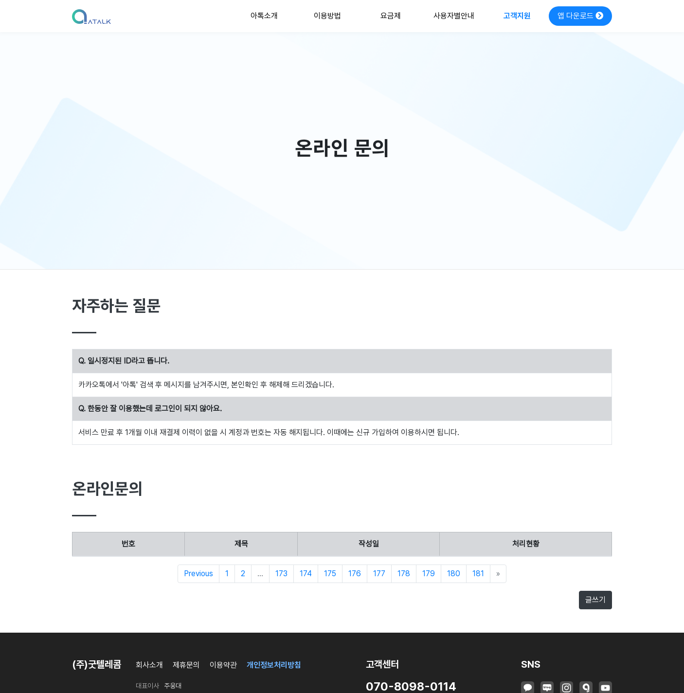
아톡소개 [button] (264, 15)
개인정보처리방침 (274, 665)
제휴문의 (186, 665)
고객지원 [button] (517, 15)
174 (306, 573)
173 (281, 573)
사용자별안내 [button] (453, 15)
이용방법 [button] (327, 15)
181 (478, 573)
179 (428, 573)
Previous (198, 573)
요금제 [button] (390, 15)
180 (453, 573)
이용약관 (223, 665)
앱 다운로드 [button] (580, 15)
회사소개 (149, 665)
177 (379, 573)
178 (403, 573)
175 (330, 573)
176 (354, 573)
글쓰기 (595, 599)
